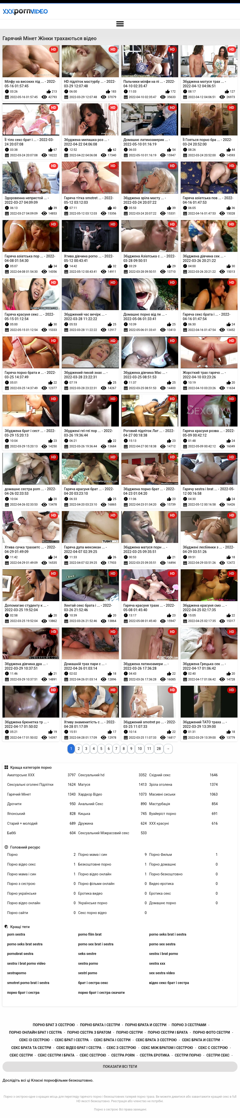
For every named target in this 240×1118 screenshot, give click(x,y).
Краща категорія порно (31, 767)
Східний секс (183, 775)
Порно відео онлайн (112, 874)
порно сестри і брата (168, 1032)
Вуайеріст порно (183, 814)
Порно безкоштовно (183, 874)
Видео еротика (183, 884)
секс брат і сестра (72, 1040)
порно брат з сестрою (54, 1025)
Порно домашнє (183, 864)
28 (159, 749)
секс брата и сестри (201, 1040)
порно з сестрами (189, 1025)
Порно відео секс (41, 864)
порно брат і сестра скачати (101, 993)
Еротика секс (183, 893)
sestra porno (88, 963)
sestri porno (87, 973)
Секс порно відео (112, 913)
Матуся (112, 785)
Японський (41, 814)
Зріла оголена (183, 785)
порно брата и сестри (145, 1025)
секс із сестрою (34, 1040)
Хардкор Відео (112, 794)
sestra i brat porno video (26, 963)
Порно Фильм (183, 855)
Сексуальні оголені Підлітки (41, 785)
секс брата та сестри (31, 1048)
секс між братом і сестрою (167, 1048)
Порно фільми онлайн (112, 884)
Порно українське (41, 893)
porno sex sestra (162, 944)
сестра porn (123, 1055)
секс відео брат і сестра (79, 1048)
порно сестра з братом (89, 1032)
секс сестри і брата (56, 1055)
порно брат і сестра (23, 993)
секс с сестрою (213, 1048)
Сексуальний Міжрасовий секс (112, 833)
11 (149, 749)
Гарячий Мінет (41, 794)
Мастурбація (183, 804)
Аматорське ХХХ (41, 775)
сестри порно (188, 1055)
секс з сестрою (121, 1048)
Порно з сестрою (41, 884)
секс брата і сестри (112, 1040)
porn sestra (16, 934)
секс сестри (21, 1055)
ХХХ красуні (183, 823)
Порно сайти (41, 913)
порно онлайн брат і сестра (35, 1032)
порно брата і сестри (100, 1025)
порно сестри (129, 1032)
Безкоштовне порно (112, 864)
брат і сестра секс (93, 983)
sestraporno (16, 973)
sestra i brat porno (163, 954)
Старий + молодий (41, 823)
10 (140, 749)
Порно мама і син (112, 855)
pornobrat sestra (20, 954)
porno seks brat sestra (24, 944)
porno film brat (90, 934)
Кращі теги (20, 927)
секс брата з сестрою (156, 1040)
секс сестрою (93, 1055)
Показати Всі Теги (120, 1067)
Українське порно (112, 903)
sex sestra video (162, 973)
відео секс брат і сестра (169, 983)
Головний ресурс (25, 847)
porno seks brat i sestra (167, 934)
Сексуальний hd (112, 775)
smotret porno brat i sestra (28, 983)
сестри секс (217, 1055)
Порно (41, 855)
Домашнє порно (183, 903)
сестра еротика (154, 1055)
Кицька (112, 814)
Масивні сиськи (183, 794)
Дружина (112, 823)
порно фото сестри (211, 1032)
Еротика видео (112, 893)
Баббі (41, 833)
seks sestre (87, 954)
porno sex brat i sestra (95, 944)
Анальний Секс (112, 804)
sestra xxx (157, 963)
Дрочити (41, 804)
